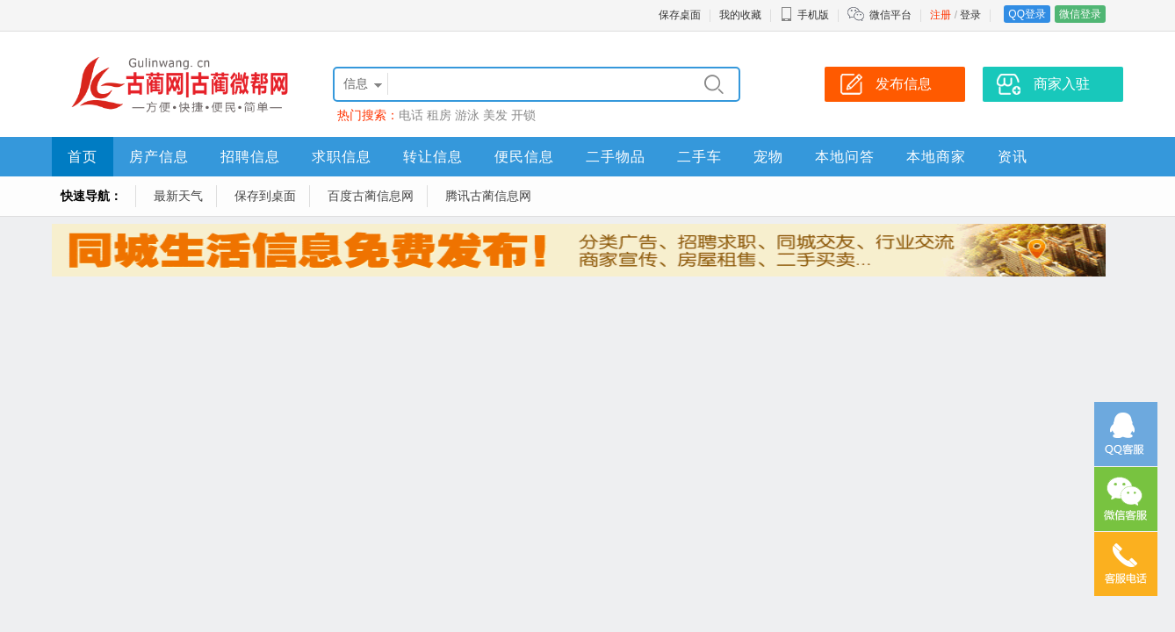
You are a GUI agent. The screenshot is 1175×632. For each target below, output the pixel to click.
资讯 (1012, 156)
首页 (82, 156)
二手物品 (615, 156)
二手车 (699, 156)
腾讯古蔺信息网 (488, 196)
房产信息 (159, 156)
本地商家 (936, 156)
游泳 (467, 115)
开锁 (523, 115)
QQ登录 (1027, 14)
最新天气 (178, 196)
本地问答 (845, 156)
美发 (495, 115)
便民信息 (524, 156)
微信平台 (890, 15)
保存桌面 (680, 15)
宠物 (768, 156)
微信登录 (1080, 14)
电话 (411, 115)
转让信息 (433, 156)
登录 (970, 15)
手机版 (804, 15)
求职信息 (341, 156)
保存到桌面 (265, 196)
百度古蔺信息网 (371, 196)
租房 (439, 115)
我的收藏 (740, 15)
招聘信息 (250, 156)
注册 (940, 15)
